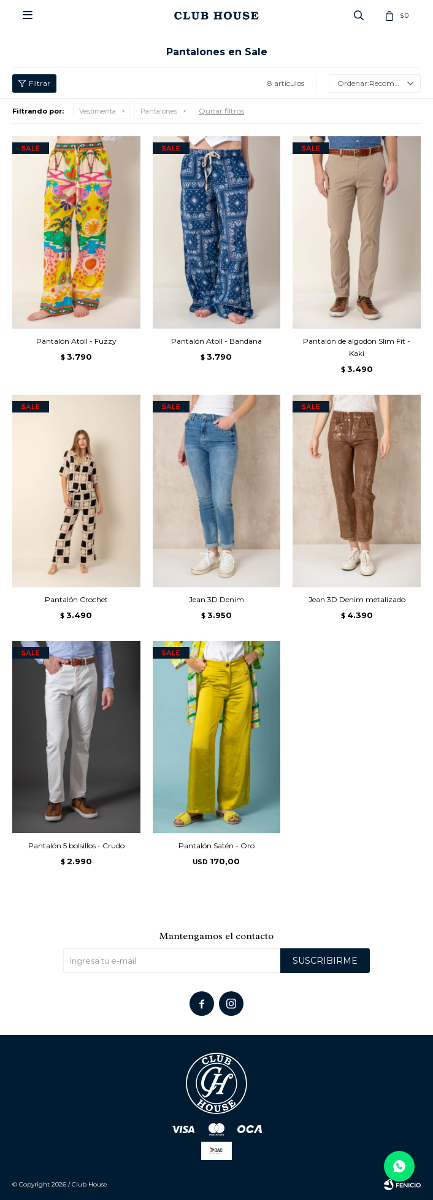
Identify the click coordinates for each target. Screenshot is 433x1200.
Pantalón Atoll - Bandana (216, 341)
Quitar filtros (221, 110)
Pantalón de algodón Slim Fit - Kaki (356, 347)
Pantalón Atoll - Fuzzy (76, 341)
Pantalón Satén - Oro (216, 845)
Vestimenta (97, 111)
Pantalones (158, 111)
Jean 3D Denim (216, 599)
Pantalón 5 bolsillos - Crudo (76, 845)
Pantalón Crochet (76, 599)
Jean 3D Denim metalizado (356, 599)
